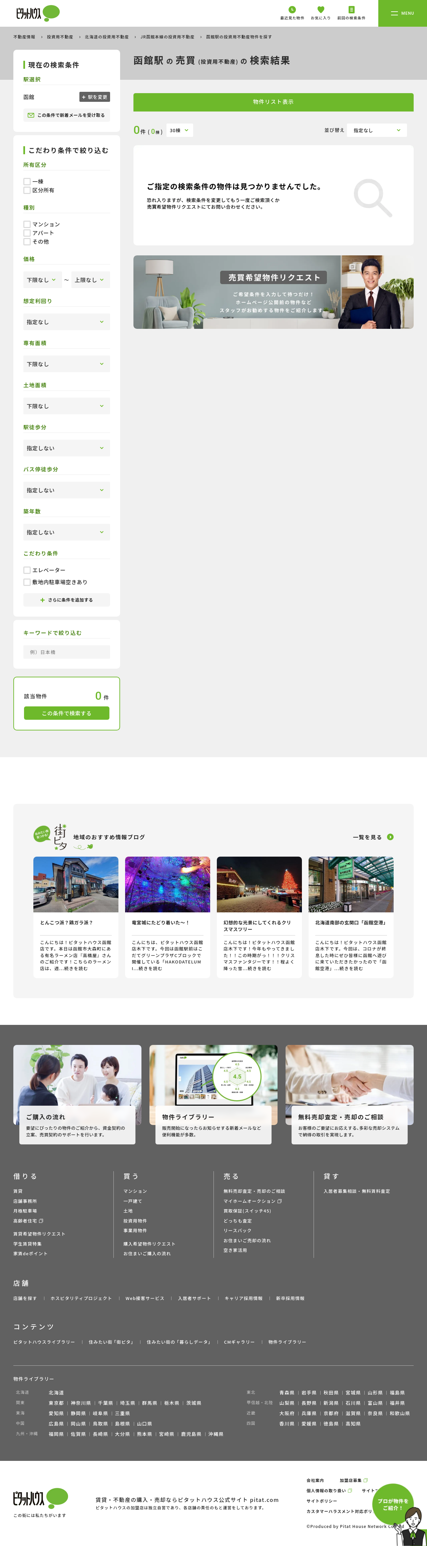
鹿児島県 (191, 1433)
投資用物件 (135, 1221)
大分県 (122, 1433)
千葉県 (105, 1402)
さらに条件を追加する (66, 600)
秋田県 (331, 1392)
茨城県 (193, 1402)
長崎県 (100, 1433)
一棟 (33, 181)
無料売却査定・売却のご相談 (255, 1191)
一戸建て (132, 1201)
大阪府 (287, 1413)
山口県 (144, 1423)
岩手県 (309, 1392)
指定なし (363, 130)
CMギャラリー (239, 1342)
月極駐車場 (25, 1210)
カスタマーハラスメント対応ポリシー (344, 1511)
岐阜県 (100, 1413)
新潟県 (331, 1402)
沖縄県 (216, 1433)
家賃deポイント (30, 1253)
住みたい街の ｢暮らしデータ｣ (178, 1342)
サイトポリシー (322, 1501)
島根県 (122, 1423)
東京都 (56, 1402)
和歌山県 (400, 1413)
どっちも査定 (238, 1221)
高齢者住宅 (25, 1221)
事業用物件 (135, 1230)
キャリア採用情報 (244, 1298)
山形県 (375, 1392)
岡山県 (78, 1423)
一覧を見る (367, 837)
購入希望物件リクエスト (149, 1244)
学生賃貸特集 (27, 1244)
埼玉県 (127, 1402)
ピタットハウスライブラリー (44, 1342)
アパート (38, 233)
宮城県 (353, 1392)
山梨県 (287, 1402)
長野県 (309, 1402)
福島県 (397, 1392)
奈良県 (375, 1413)
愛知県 (56, 1413)
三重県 (122, 1413)
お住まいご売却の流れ (247, 1240)
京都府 (331, 1413)
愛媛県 (309, 1423)
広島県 (56, 1423)
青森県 (287, 1392)
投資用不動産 (61, 36)
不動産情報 (25, 36)
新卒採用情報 (290, 1298)
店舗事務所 (25, 1201)
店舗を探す (25, 1298)
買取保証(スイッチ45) (248, 1210)
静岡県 (78, 1413)
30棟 (175, 130)
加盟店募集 (351, 1480)
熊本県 (144, 1433)
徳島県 (331, 1423)
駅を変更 (97, 96)
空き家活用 (236, 1250)
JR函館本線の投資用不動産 (168, 36)
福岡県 (56, 1433)
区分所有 (39, 190)
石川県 (353, 1402)
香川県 (287, 1423)
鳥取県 (100, 1423)
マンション (41, 224)
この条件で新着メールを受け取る (66, 115)
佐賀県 (78, 1433)
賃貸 (18, 1191)
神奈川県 (81, 1402)
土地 (128, 1210)
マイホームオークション (250, 1201)
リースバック (238, 1230)
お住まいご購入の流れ (147, 1253)
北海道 (56, 1392)
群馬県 (149, 1402)
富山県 (375, 1402)
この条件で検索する (67, 713)
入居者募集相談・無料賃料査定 (357, 1191)
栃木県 (171, 1402)
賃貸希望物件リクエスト (39, 1234)
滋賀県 (353, 1413)
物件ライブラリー (288, 1342)
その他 (36, 241)
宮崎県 (166, 1433)
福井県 (397, 1402)
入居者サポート (194, 1298)
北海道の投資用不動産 (107, 36)
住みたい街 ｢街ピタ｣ (111, 1342)
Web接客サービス (145, 1298)
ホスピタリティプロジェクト (81, 1298)
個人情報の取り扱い (326, 1490)
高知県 (353, 1423)
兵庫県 (309, 1413)
